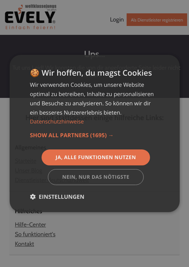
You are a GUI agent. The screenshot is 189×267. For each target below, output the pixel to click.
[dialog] (94, 134)
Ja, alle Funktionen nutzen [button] (95, 157)
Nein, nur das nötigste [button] (96, 177)
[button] (94, 135)
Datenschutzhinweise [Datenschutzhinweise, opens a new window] (57, 121)
